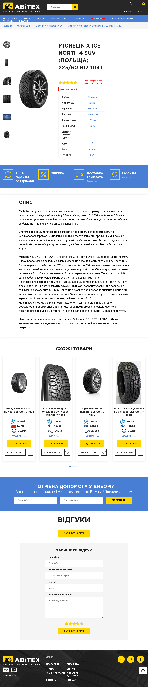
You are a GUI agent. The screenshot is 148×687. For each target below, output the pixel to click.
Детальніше (20, 444)
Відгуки (41, 18)
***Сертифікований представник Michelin (94, 82)
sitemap (71, 680)
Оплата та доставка (122, 18)
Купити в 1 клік (15, 452)
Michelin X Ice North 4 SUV (49, 25)
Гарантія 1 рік (97, 18)
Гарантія (79, 18)
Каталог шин (10, 18)
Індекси (23, 21)
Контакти (8, 21)
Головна (7, 25)
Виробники (73, 664)
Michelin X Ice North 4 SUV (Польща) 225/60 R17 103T (95, 25)
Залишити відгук (74, 533)
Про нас (27, 18)
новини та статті (60, 18)
